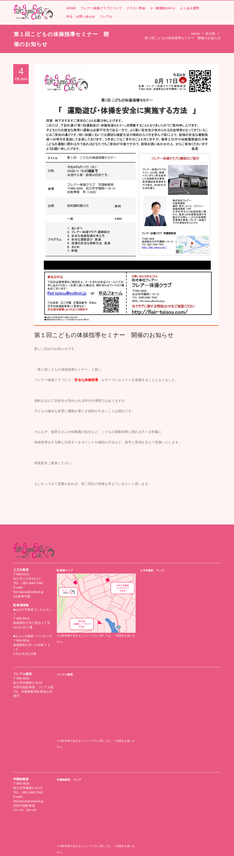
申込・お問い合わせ (80, 16)
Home (195, 33)
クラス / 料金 (135, 8)
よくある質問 (189, 8)
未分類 (210, 33)
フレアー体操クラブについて (101, 8)
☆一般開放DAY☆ (163, 8)
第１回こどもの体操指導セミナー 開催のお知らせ (104, 335)
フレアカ (106, 16)
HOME (71, 8)
